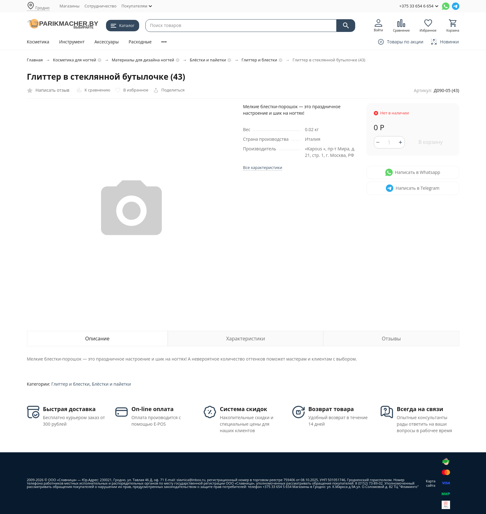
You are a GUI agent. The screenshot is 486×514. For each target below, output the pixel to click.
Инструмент (72, 42)
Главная (35, 60)
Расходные (140, 42)
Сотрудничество (100, 6)
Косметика (38, 42)
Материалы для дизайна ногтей (143, 60)
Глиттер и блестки (259, 60)
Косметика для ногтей (74, 60)
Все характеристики (262, 167)
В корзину (430, 142)
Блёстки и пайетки (208, 60)
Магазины (70, 6)
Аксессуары (107, 42)
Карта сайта (430, 483)
